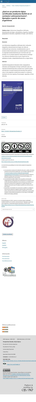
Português (4, 247)
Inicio (3, 5)
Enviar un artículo (7, 234)
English (4, 243)
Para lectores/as (5, 256)
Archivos (8, 5)
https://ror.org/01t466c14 (13, 364)
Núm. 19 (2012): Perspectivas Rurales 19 (21, 5)
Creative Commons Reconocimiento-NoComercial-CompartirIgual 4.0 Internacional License (16, 374)
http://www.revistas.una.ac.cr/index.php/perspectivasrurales (15, 161)
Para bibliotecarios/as (7, 260)
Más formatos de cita (7, 209)
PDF (5, 117)
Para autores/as (5, 258)
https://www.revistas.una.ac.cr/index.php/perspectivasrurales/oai (19, 360)
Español (4, 245)
